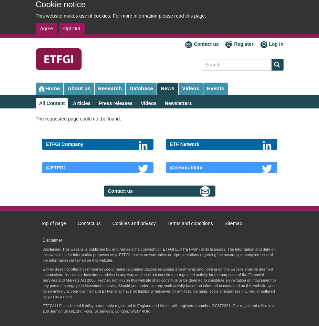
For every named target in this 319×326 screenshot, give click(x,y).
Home (52, 88)
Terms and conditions (190, 223)
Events (215, 88)
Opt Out (71, 28)
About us (79, 88)
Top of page (53, 223)
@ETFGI (55, 167)
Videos (190, 88)
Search (276, 65)
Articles (82, 103)
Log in (276, 44)
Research (110, 88)
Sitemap (233, 223)
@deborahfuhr (186, 167)
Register (243, 44)
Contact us (206, 44)
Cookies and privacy (134, 223)
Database (141, 88)
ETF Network (185, 144)
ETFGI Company (65, 144)
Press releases (115, 103)
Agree (46, 28)
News (167, 88)
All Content (52, 103)
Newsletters (178, 103)
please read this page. (182, 16)
